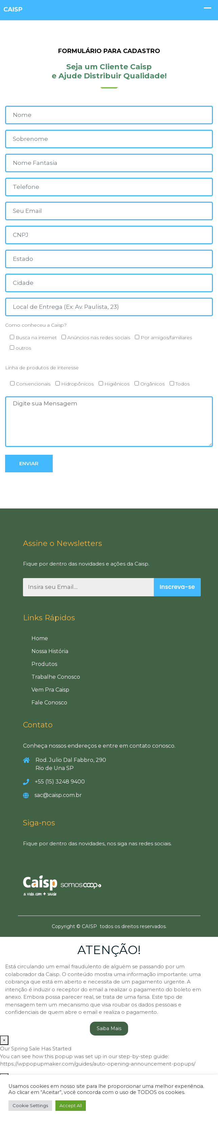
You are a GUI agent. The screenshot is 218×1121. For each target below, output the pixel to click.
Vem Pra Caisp (50, 690)
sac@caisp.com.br (58, 795)
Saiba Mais (109, 1028)
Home (39, 638)
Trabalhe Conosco (55, 677)
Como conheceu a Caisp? (109, 338)
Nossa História (49, 651)
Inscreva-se (177, 587)
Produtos (44, 664)
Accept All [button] (70, 1105)
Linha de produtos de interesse (42, 368)
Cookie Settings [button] (30, 1105)
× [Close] (4, 1040)
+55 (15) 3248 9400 (60, 781)
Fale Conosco (49, 702)
